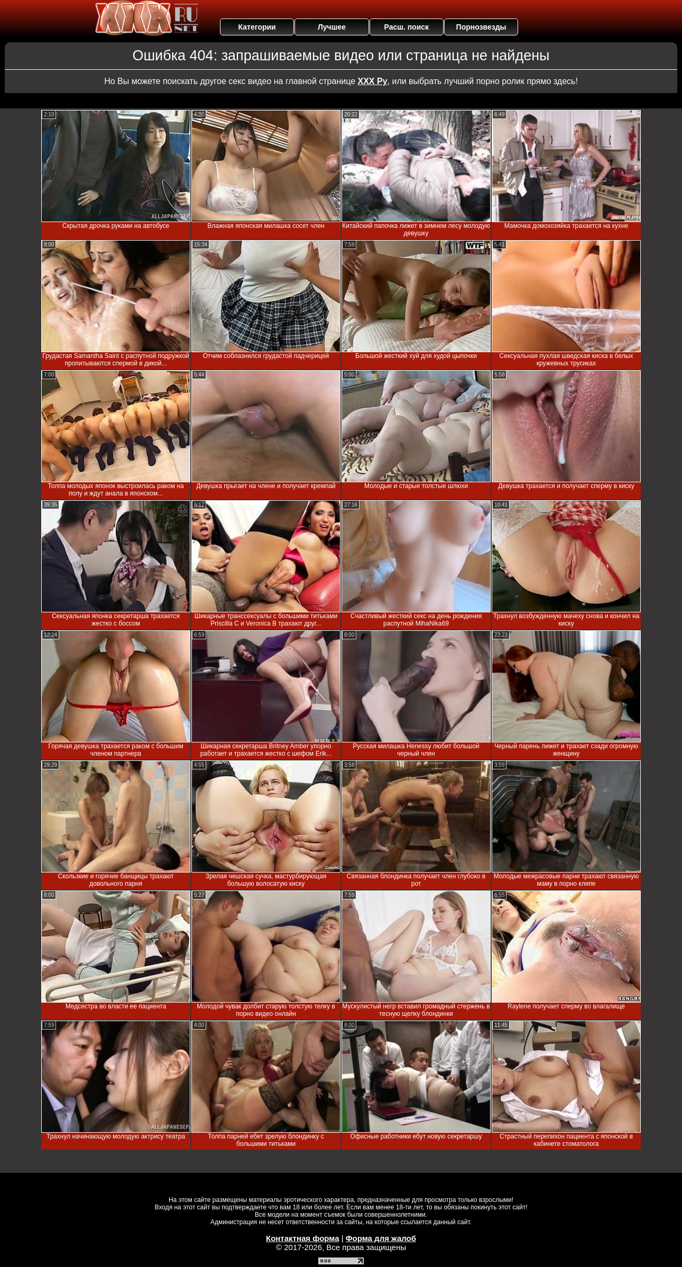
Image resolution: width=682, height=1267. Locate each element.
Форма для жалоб (381, 1238)
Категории (257, 27)
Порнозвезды (481, 27)
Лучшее (332, 27)
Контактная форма (302, 1238)
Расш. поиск (406, 27)
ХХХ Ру (373, 81)
